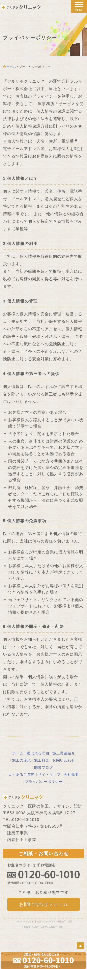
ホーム (11, 66)
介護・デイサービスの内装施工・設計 (54, 921)
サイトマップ (49, 774)
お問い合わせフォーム (43, 904)
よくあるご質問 (21, 774)
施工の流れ (21, 760)
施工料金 (41, 760)
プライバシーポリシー (44, 781)
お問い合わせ (63, 760)
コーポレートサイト (24, 921)
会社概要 (71, 774)
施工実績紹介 (63, 753)
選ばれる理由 (38, 753)
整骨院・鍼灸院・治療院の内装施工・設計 (43, 927)
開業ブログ (43, 767)
